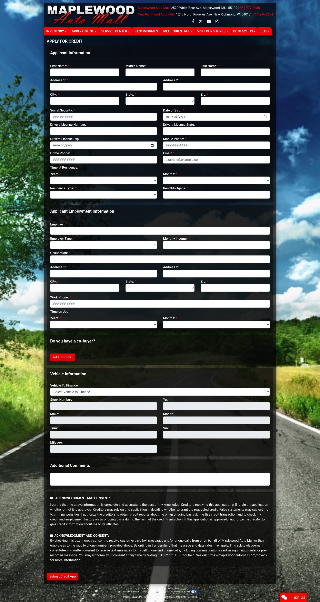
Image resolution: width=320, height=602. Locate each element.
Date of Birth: (172, 110)
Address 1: (58, 80)
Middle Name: (136, 66)
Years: (54, 174)
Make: (54, 414)
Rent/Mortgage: (174, 188)
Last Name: (209, 66)
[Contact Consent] (51, 535)
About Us (151, 588)
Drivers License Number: (68, 125)
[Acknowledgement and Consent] (51, 498)
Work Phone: (59, 297)
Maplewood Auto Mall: (154, 8)
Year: (166, 400)
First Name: (58, 66)
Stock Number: (61, 400)
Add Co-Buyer (63, 357)
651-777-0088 (190, 597)
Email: (167, 153)
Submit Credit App (62, 576)
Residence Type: (62, 188)
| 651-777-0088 (249, 8)
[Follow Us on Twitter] (201, 22)
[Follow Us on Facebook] (193, 22)
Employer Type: (61, 239)
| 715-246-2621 (262, 14)
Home (142, 588)
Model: (168, 414)
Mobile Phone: (173, 139)
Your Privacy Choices (184, 592)
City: (53, 94)
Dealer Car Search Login (134, 592)
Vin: (166, 428)
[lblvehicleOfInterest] (160, 392)
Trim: (54, 428)
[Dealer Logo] (91, 15)
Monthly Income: (175, 239)
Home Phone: (60, 153)
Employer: (57, 224)
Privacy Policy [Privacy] (174, 588)
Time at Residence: (64, 167)
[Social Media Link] (217, 22)
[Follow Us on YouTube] (209, 22)
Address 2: (171, 80)
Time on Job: (59, 312)
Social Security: (61, 110)
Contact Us (161, 588)
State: (130, 94)
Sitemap (165, 592)
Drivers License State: (179, 125)
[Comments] (160, 479)
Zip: (203, 94)
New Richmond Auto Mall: (156, 14)
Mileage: (56, 442)
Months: (169, 174)
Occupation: (59, 253)
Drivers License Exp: (65, 139)
